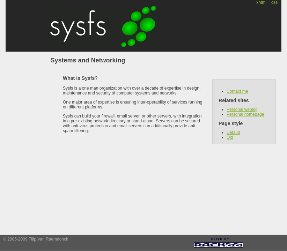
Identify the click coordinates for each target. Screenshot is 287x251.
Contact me (237, 91)
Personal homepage (245, 114)
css (274, 2)
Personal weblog (242, 109)
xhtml (261, 2)
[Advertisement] (266, 243)
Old (230, 137)
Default (233, 132)
